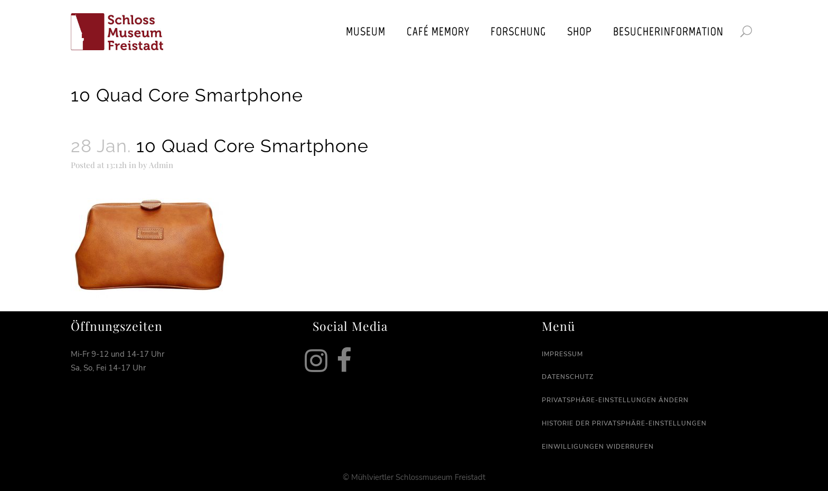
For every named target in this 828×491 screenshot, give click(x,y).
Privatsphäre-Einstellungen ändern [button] (615, 400)
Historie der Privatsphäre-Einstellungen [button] (624, 423)
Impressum (562, 354)
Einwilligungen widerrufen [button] (598, 446)
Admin (161, 165)
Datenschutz (568, 377)
